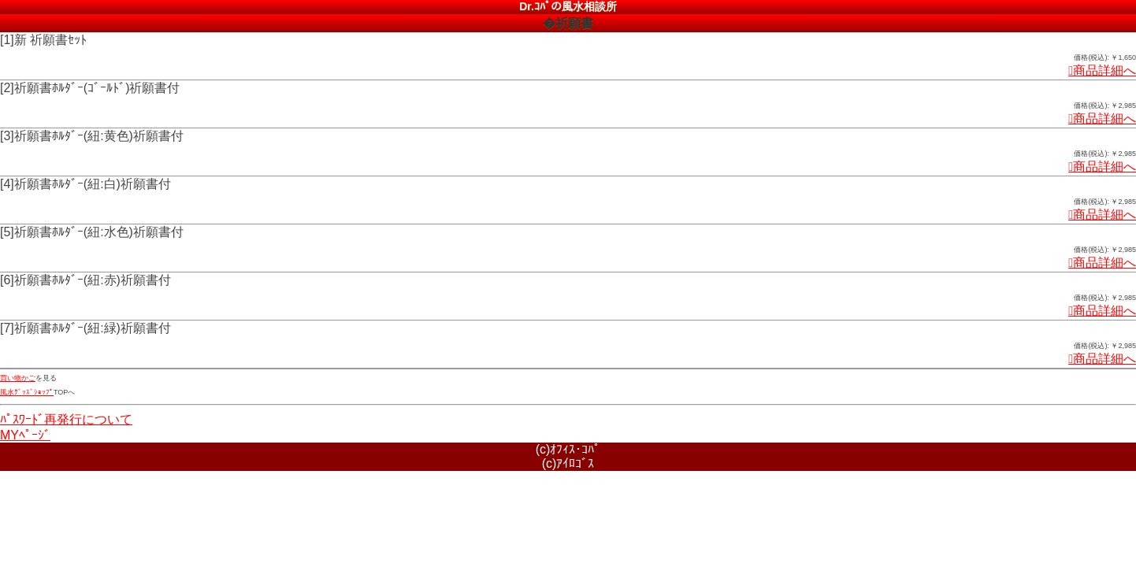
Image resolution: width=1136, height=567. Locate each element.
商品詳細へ (1102, 70)
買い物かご (17, 378)
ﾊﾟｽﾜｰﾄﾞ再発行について (66, 419)
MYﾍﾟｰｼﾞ (25, 435)
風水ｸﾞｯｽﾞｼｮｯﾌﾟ (27, 392)
